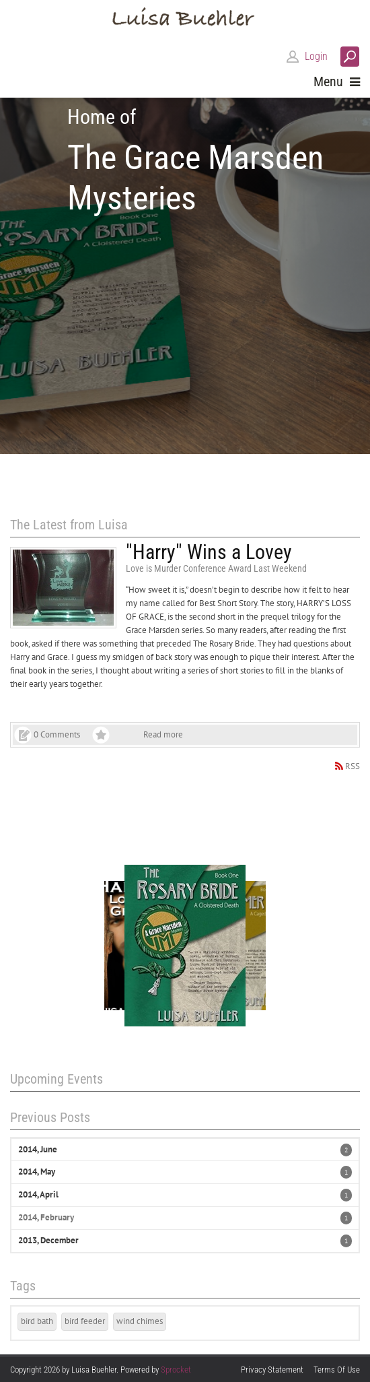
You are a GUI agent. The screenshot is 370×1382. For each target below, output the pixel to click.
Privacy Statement (272, 1369)
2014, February (46, 1217)
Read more (163, 734)
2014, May (36, 1171)
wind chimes (139, 1321)
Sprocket (176, 1369)
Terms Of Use (336, 1369)
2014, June (37, 1149)
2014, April (38, 1194)
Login (316, 56)
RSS (352, 766)
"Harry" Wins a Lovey (209, 552)
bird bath (37, 1321)
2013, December (48, 1240)
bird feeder (85, 1321)
